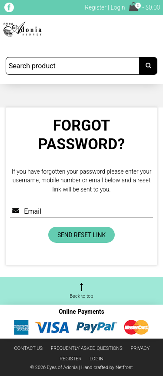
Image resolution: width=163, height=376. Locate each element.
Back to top (81, 296)
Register (95, 7)
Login (117, 7)
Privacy (140, 348)
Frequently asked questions (87, 348)
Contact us (28, 348)
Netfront (124, 367)
